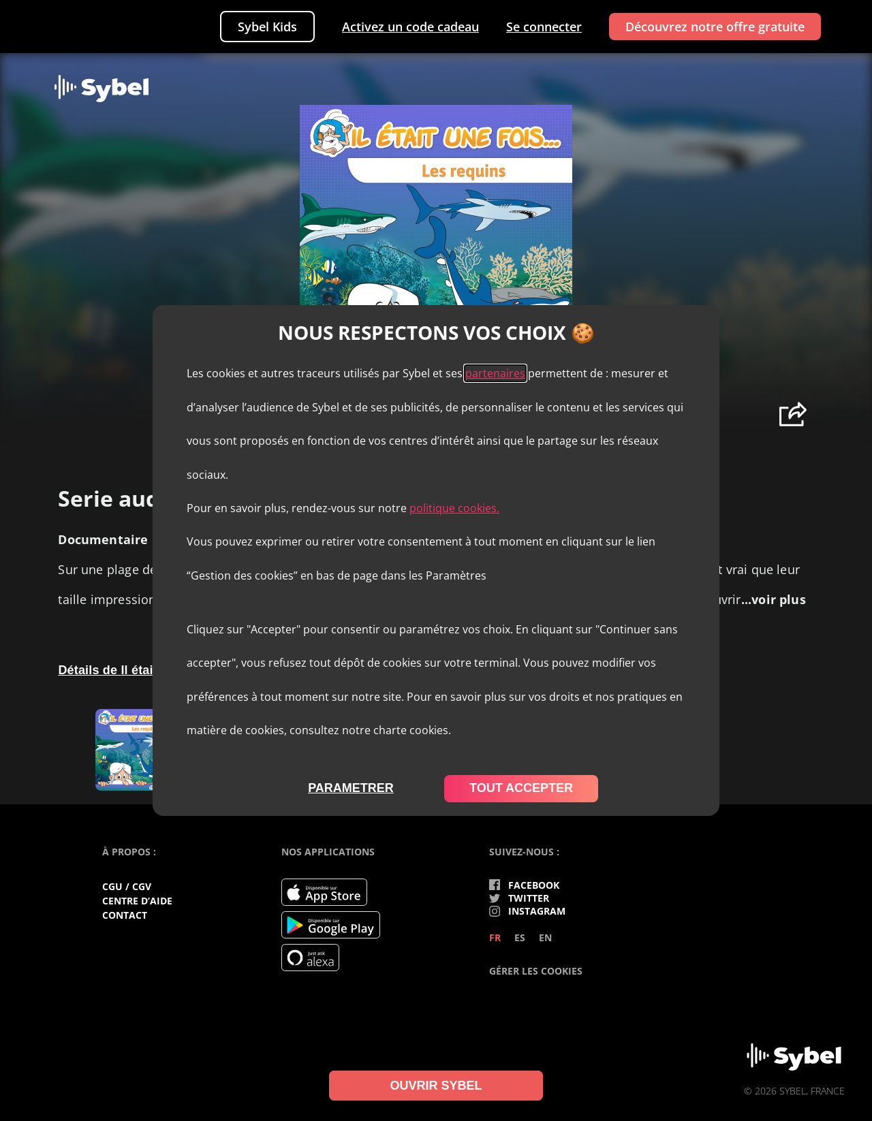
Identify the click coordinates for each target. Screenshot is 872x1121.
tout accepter (521, 788)
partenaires (495, 373)
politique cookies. (454, 508)
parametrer (351, 788)
